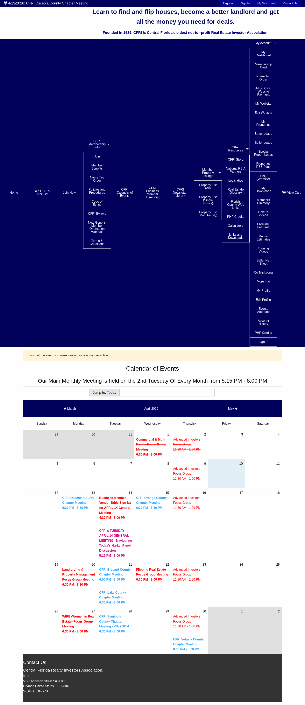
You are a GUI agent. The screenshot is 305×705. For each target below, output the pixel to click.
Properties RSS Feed (263, 165)
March (70, 408)
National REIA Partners (235, 170)
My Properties (263, 123)
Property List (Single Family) (208, 200)
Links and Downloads (235, 236)
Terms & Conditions (97, 242)
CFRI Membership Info (97, 144)
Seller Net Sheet (263, 262)
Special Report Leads (263, 153)
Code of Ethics (97, 203)
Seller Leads (263, 142)
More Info (263, 281)
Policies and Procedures (97, 191)
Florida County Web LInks (235, 204)
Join (97, 156)
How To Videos (263, 213)
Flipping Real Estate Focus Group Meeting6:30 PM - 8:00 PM (152, 574)
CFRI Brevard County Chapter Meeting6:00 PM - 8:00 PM (115, 574)
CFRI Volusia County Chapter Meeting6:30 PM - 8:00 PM (188, 644)
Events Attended (263, 310)
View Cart (291, 192)
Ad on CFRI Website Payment (263, 91)
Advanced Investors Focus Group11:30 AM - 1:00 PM (187, 444)
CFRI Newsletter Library (180, 192)
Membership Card (263, 66)
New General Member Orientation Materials (97, 227)
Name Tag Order (97, 179)
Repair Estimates (263, 238)
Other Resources (235, 149)
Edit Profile (263, 299)
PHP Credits (235, 216)
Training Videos (263, 250)
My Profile (263, 290)
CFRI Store (236, 159)
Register (228, 3)
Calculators (236, 225)
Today (111, 392)
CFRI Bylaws (97, 213)
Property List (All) (208, 186)
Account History (263, 322)
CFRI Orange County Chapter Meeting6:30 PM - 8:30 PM (151, 502)
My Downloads (263, 189)
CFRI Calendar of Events (125, 192)
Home (14, 192)
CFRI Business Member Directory (152, 192)
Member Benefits (97, 167)
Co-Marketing (263, 272)
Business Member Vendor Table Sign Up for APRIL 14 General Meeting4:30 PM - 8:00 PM (115, 507)
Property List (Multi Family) (208, 214)
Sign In (245, 3)
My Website (263, 103)
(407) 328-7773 (35, 691)
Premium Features (263, 225)
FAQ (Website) (263, 177)
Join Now (69, 192)
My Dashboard (266, 3)
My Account (263, 43)
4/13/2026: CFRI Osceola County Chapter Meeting (46, 3)
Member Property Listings (208, 173)
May (233, 408)
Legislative (235, 180)
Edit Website (263, 112)
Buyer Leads (263, 133)
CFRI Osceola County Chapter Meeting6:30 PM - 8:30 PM (78, 502)
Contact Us (290, 3)
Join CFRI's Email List (42, 192)
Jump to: (104, 392)
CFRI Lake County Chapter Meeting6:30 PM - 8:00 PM (112, 597)
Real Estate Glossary (236, 191)
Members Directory (263, 201)
